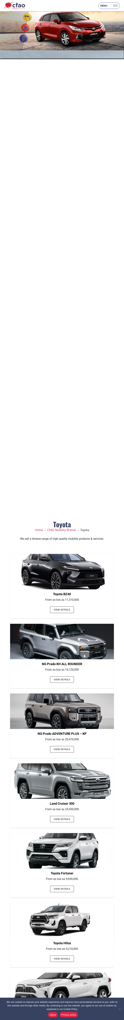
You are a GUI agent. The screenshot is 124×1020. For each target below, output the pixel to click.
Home (39, 530)
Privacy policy (68, 1014)
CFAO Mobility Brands (61, 530)
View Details (62, 609)
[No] (119, 1009)
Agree (53, 1014)
